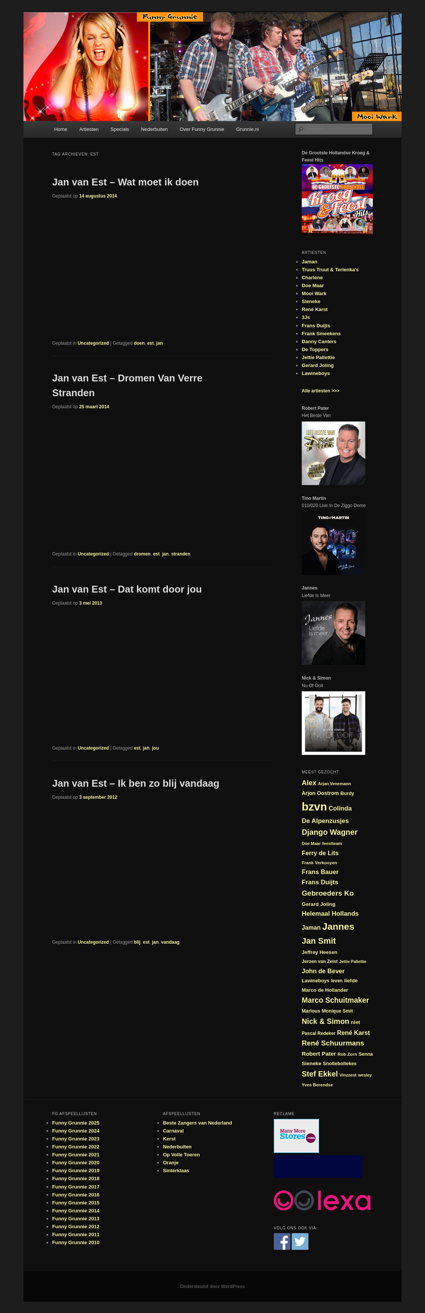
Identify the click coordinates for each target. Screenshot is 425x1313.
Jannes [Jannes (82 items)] (338, 926)
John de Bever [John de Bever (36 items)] (323, 971)
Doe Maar (313, 285)
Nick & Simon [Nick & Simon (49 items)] (325, 1021)
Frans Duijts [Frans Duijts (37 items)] (320, 882)
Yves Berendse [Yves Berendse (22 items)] (317, 1084)
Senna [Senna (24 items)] (365, 1054)
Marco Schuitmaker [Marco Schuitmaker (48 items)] (335, 1000)
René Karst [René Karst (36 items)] (353, 1032)
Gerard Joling (318, 365)
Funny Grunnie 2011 (75, 1234)
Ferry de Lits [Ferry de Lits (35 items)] (320, 852)
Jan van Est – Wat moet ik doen (125, 182)
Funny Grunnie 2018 (75, 1178)
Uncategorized (93, 343)
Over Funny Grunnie (202, 129)
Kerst (169, 1139)
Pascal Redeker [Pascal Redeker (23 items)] (318, 1033)
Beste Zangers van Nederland (197, 1123)
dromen (142, 554)
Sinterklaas (176, 1170)
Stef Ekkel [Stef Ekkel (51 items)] (320, 1074)
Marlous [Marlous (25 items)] (311, 1011)
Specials (119, 129)
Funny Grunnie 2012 (75, 1226)
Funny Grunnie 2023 (75, 1139)
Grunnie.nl (247, 129)
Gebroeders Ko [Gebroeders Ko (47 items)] (328, 893)
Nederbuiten (154, 129)
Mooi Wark (314, 293)
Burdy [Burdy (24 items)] (347, 793)
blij (137, 942)
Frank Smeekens (321, 333)
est (150, 343)
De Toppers (315, 349)
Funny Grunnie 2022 (75, 1147)
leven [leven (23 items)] (337, 980)
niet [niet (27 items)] (355, 1022)
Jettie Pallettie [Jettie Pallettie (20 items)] (352, 961)
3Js (306, 317)
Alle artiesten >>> (321, 391)
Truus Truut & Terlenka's (330, 269)
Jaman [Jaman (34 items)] (311, 927)
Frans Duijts (316, 325)
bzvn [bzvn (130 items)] (314, 806)
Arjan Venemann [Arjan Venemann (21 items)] (334, 783)
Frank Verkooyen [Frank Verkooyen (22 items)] (319, 862)
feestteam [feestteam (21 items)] (332, 843)
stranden (181, 554)
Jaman (309, 261)
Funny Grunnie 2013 (75, 1218)
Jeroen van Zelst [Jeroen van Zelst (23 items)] (320, 961)
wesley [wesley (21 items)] (365, 1075)
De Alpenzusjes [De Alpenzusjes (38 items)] (325, 821)
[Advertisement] (318, 1166)
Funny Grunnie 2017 (75, 1187)
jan (159, 343)
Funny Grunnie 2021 (75, 1154)
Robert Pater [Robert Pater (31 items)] (319, 1053)
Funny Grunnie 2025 (75, 1123)
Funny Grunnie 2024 (75, 1131)
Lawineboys (316, 373)
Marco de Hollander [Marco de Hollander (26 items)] (325, 990)
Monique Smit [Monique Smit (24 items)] (337, 1011)
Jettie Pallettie (318, 357)
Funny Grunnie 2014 (75, 1210)
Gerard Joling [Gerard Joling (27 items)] (318, 904)
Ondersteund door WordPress (212, 1286)
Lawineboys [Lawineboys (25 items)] (315, 980)
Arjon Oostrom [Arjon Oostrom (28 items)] (320, 793)
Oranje (170, 1162)
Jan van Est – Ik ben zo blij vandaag (135, 783)
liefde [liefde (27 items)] (351, 980)
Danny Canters (319, 341)
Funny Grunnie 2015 (75, 1203)
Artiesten (88, 129)
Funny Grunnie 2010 (75, 1242)
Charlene (312, 277)
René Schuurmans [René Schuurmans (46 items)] (333, 1043)
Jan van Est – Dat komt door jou (127, 589)
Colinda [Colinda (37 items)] (340, 808)
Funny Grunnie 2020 (75, 1162)
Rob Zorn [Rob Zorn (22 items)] (347, 1054)
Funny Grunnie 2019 (75, 1170)
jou (155, 748)
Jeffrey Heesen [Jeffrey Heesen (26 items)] (319, 952)
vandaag (170, 942)
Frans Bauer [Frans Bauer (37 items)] (320, 872)
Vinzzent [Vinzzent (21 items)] (348, 1075)
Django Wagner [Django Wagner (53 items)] (330, 832)
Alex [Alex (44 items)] (309, 783)
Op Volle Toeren (181, 1154)
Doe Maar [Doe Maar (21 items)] (311, 843)
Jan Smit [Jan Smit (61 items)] (319, 941)
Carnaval (173, 1131)
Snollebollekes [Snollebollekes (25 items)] (340, 1063)
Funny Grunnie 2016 (75, 1195)
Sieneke (311, 301)
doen (139, 343)
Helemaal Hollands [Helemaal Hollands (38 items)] (330, 913)
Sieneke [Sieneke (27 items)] (311, 1063)
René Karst (315, 309)
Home (60, 129)
